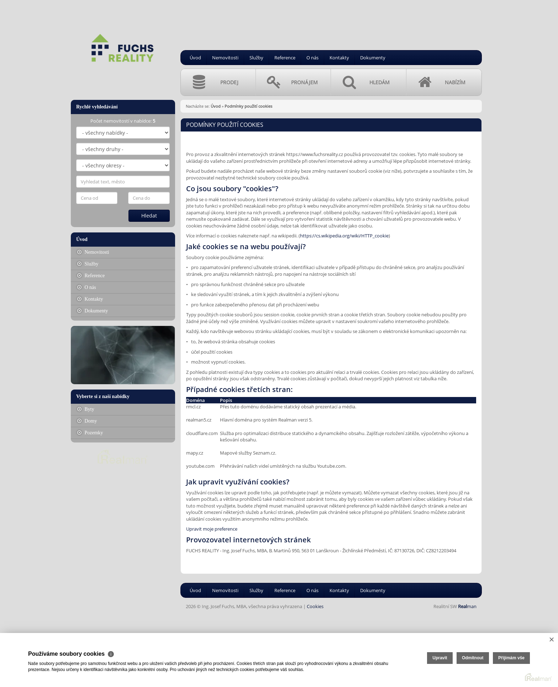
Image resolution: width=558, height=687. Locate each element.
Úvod (195, 57)
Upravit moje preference (211, 529)
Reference (284, 57)
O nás (312, 57)
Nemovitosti (225, 57)
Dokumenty (372, 57)
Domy (87, 421)
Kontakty (339, 57)
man (467, 606)
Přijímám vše (511, 657)
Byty (85, 409)
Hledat (149, 215)
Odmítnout (473, 657)
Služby (256, 57)
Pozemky (90, 432)
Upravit (439, 657)
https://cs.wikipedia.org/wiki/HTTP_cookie (344, 235)
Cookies (315, 606)
